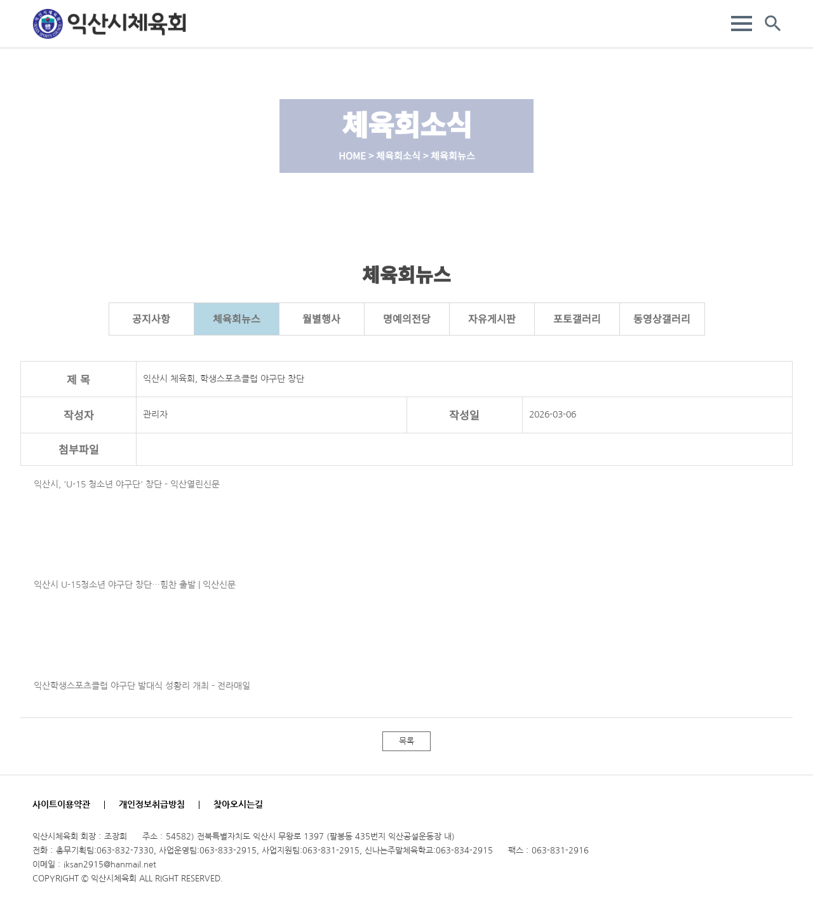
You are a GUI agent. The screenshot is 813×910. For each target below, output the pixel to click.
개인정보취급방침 (152, 804)
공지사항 (151, 318)
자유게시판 (492, 318)
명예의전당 (407, 318)
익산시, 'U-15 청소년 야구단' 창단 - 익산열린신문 (127, 484)
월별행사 (321, 318)
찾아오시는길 (238, 804)
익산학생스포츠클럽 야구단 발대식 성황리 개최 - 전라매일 (142, 685)
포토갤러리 (577, 318)
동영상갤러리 (661, 318)
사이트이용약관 (61, 804)
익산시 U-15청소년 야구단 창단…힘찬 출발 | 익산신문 (135, 584)
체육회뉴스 (236, 318)
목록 (406, 741)
